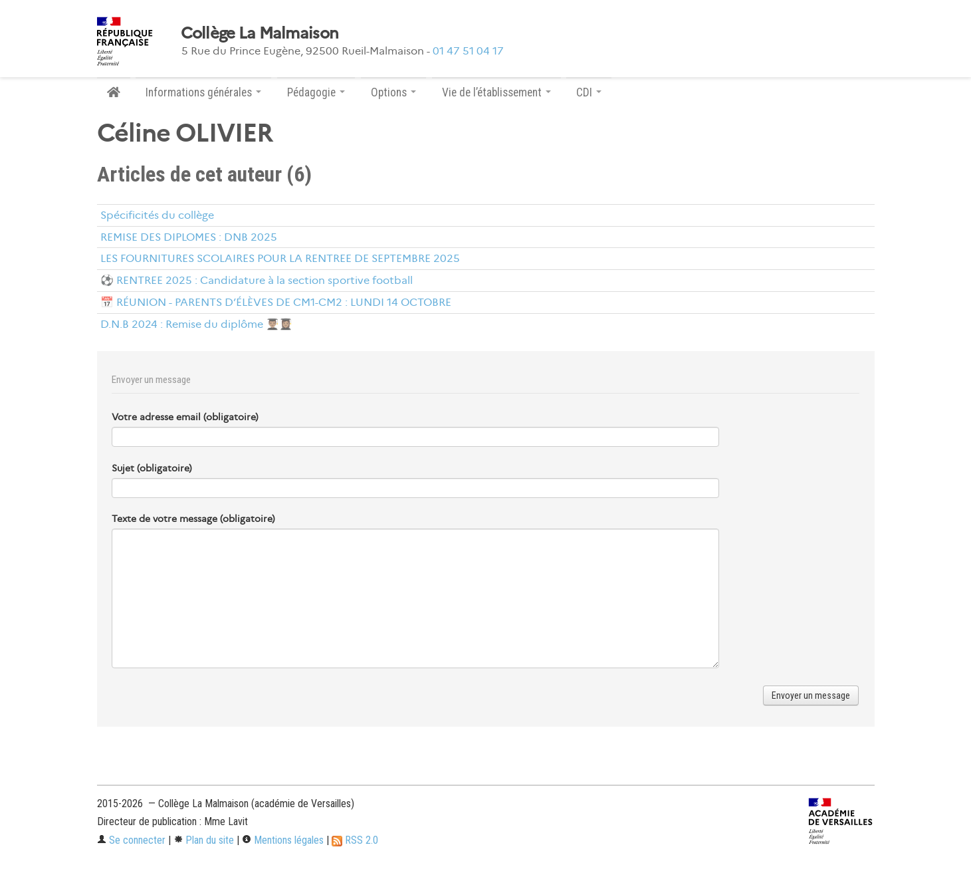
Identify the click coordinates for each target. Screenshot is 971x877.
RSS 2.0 (355, 840)
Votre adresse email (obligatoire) (185, 417)
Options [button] (393, 92)
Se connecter (131, 840)
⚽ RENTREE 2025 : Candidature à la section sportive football (256, 280)
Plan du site (203, 840)
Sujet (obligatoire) (152, 468)
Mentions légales (283, 840)
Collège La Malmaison (260, 33)
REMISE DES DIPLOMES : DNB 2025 (188, 237)
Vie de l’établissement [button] (496, 92)
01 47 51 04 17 (468, 51)
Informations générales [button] (203, 92)
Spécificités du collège (157, 215)
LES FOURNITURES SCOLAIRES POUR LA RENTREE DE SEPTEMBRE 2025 (280, 258)
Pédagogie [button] (316, 92)
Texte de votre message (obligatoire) (193, 519)
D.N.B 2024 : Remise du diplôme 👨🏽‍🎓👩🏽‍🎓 (196, 324)
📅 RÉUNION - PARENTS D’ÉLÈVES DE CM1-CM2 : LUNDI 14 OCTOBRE (275, 302)
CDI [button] (588, 92)
